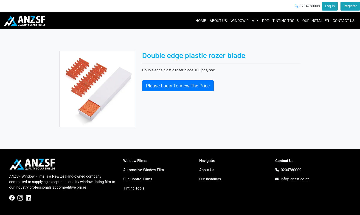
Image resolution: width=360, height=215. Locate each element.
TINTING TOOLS (285, 21)
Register (350, 6)
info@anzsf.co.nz (295, 179)
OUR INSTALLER (315, 21)
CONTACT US (343, 21)
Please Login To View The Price (178, 86)
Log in (330, 6)
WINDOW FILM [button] (243, 21)
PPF (265, 21)
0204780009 (307, 6)
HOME (202, 20)
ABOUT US (218, 21)
